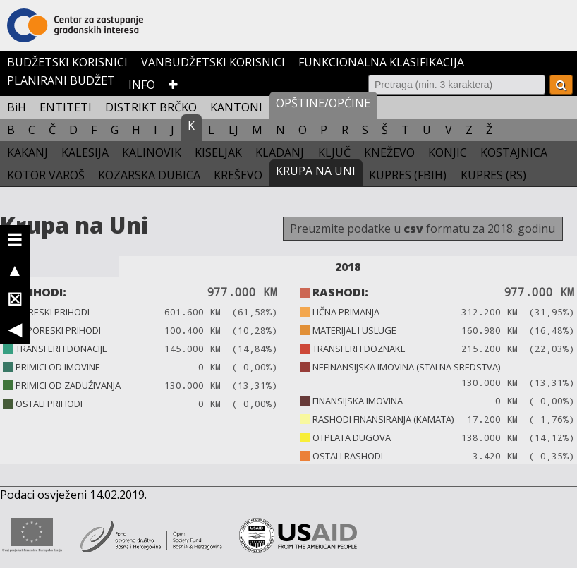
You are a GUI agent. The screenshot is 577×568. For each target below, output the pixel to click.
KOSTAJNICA (513, 152)
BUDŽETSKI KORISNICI (67, 62)
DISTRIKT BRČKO (151, 107)
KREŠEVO (238, 175)
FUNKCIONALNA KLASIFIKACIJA (381, 62)
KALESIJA (85, 152)
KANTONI (236, 107)
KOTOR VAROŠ (46, 175)
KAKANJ (27, 152)
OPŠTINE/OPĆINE (323, 103)
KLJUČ (334, 152)
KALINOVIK (151, 152)
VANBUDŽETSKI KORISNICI (213, 62)
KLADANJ (279, 152)
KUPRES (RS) (493, 175)
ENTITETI (66, 107)
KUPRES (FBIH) (408, 175)
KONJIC (447, 152)
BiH (16, 107)
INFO (141, 84)
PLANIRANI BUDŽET (61, 80)
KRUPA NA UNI (316, 171)
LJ (233, 130)
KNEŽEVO (389, 152)
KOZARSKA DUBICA (149, 175)
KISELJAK (218, 152)
